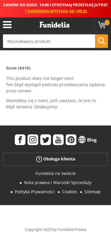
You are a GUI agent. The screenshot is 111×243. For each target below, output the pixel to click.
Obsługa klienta (55, 159)
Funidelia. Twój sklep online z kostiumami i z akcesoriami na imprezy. (54, 25)
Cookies (69, 191)
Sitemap (92, 191)
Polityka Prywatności (35, 191)
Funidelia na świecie (56, 173)
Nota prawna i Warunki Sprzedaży (57, 182)
